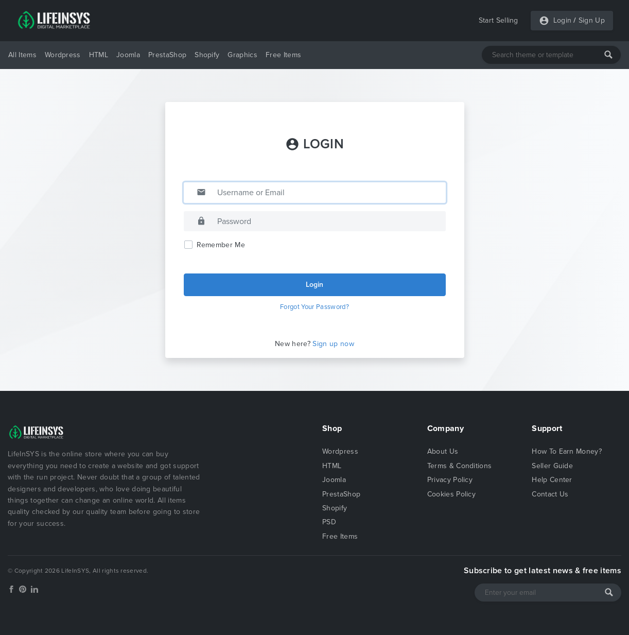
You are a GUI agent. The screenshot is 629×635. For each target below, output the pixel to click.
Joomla (128, 54)
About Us (443, 451)
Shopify (207, 54)
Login (562, 20)
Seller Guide (552, 465)
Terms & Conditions (459, 465)
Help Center (552, 479)
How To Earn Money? (567, 451)
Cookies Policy (451, 494)
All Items (22, 54)
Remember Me (221, 245)
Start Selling (498, 20)
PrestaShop (167, 54)
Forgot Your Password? (314, 307)
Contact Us (550, 494)
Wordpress (63, 54)
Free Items (283, 54)
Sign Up (592, 20)
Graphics (242, 54)
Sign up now (333, 343)
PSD (329, 522)
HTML (98, 54)
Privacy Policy (450, 479)
